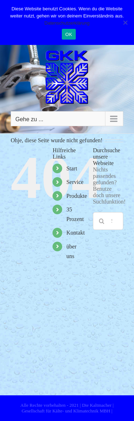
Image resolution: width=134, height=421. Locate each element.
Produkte (76, 196)
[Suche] (102, 221)
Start (71, 168)
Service (75, 182)
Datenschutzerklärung (66, 23)
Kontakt (75, 233)
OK (68, 34)
